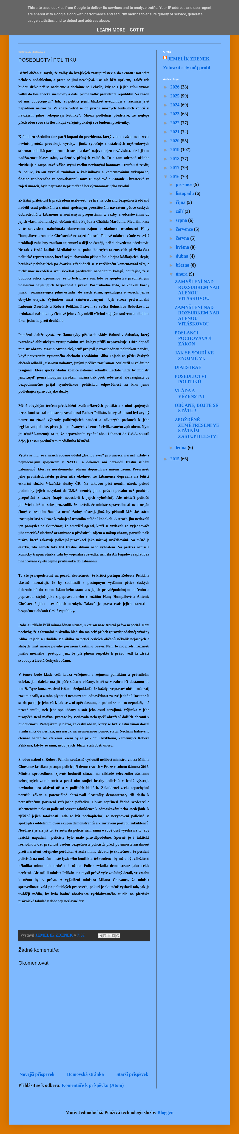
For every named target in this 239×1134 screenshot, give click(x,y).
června (183, 238)
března (183, 265)
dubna (183, 256)
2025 (175, 95)
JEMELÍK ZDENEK (189, 58)
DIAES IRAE (188, 367)
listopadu (185, 193)
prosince (184, 184)
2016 (175, 176)
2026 (175, 86)
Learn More (111, 30)
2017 (175, 167)
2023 (175, 113)
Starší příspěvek (132, 1074)
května (183, 247)
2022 (175, 122)
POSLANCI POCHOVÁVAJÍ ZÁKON (193, 338)
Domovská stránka (85, 1074)
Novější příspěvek (37, 1074)
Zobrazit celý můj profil (186, 67)
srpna (182, 220)
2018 (175, 158)
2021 (175, 131)
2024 (175, 104)
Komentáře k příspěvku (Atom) (93, 1085)
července (185, 229)
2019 (175, 149)
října (181, 202)
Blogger (164, 1112)
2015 (175, 458)
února (182, 273)
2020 (175, 140)
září (180, 211)
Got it (137, 30)
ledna (182, 447)
